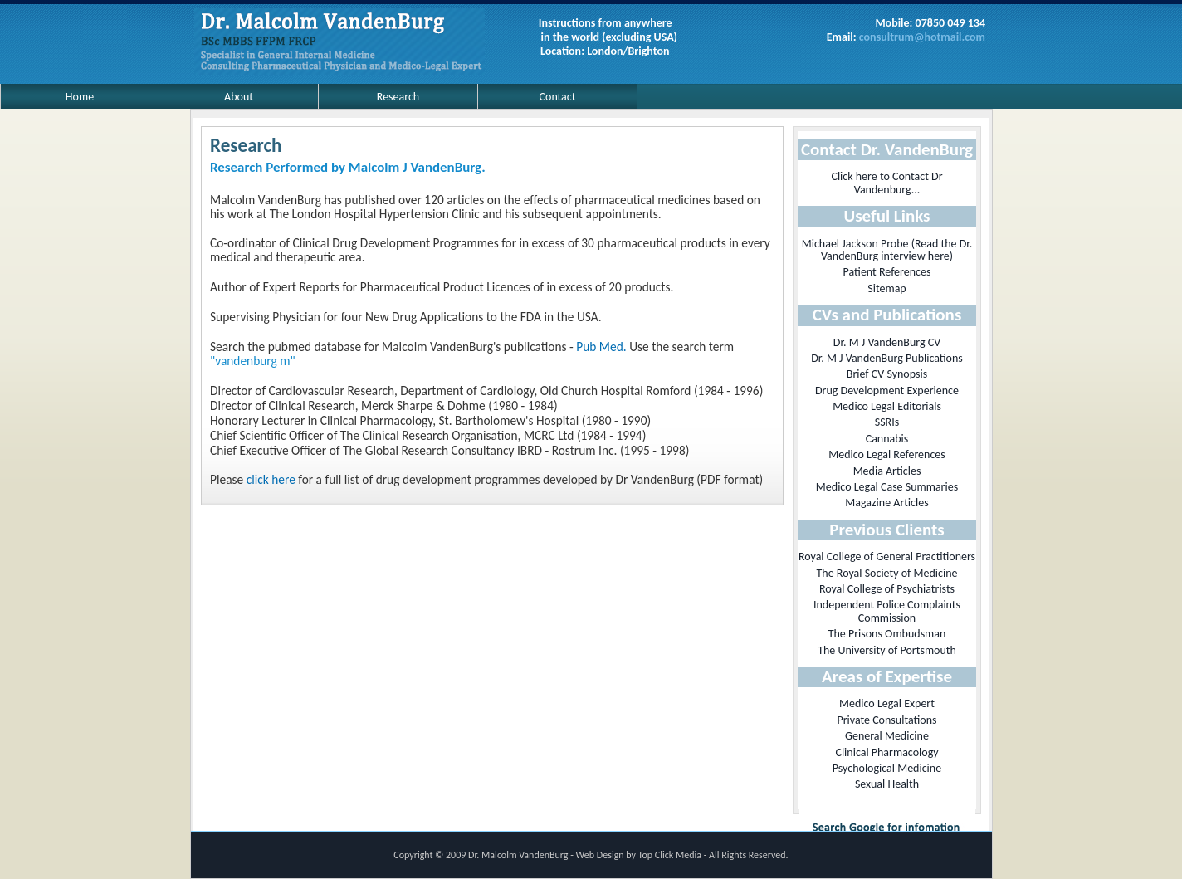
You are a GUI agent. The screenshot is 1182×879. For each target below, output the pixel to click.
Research (398, 97)
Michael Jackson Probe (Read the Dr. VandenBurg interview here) (887, 250)
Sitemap (886, 288)
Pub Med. (601, 346)
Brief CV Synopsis (887, 374)
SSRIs (887, 422)
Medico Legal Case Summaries (887, 487)
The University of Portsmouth (887, 650)
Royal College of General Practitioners (887, 556)
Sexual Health (887, 784)
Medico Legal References (886, 454)
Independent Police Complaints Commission (886, 611)
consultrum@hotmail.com (922, 37)
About (238, 97)
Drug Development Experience (887, 390)
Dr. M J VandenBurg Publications (887, 358)
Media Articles (887, 471)
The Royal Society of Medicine (887, 573)
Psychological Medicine (887, 768)
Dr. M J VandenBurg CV (886, 342)
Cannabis (887, 439)
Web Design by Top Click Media (640, 855)
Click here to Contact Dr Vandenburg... (886, 182)
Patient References (887, 272)
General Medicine (887, 736)
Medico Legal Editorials (887, 406)
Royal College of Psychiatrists (887, 589)
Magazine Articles (886, 503)
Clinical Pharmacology (886, 752)
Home (80, 97)
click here (271, 479)
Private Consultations (886, 720)
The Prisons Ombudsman (887, 634)
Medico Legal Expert (887, 703)
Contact (558, 97)
